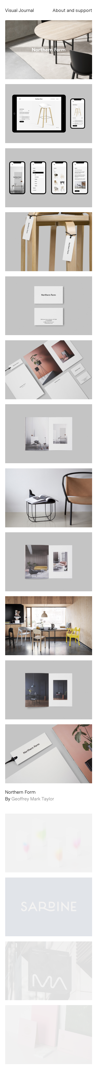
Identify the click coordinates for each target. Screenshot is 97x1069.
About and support (72, 10)
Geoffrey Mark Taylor (32, 798)
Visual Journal (19, 10)
